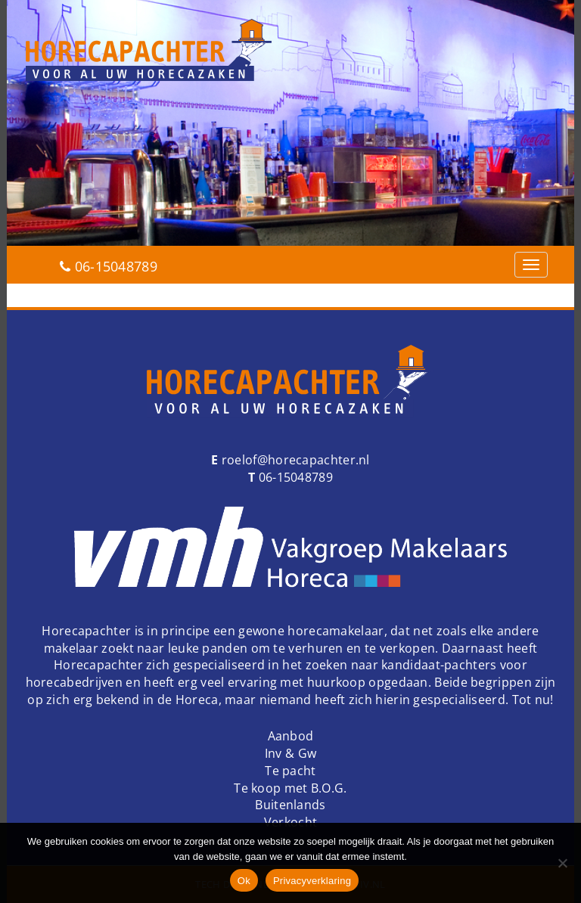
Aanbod (291, 736)
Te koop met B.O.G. (290, 788)
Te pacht (290, 770)
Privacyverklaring (312, 880)
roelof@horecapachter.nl (294, 460)
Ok (244, 880)
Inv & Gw (290, 753)
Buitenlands (290, 804)
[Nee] (562, 862)
